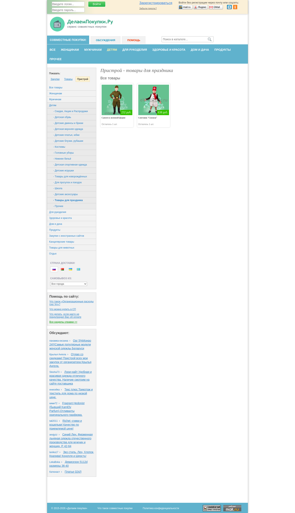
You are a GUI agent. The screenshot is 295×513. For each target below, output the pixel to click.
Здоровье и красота (168, 49)
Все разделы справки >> (63, 322)
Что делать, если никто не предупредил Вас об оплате (65, 315)
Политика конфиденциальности (161, 508)
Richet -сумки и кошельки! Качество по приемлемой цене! (65, 424)
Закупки (55, 79)
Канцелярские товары (61, 241)
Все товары (55, 87)
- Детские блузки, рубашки (68, 141)
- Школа (57, 188)
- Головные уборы (63, 152)
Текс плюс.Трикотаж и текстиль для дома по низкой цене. (71, 393)
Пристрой (82, 79)
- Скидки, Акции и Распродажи (70, 111)
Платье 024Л (73, 471)
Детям (112, 49)
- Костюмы (59, 146)
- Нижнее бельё (62, 158)
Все (53, 49)
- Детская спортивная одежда (70, 164)
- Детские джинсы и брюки (68, 123)
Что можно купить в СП (62, 309)
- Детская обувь (62, 117)
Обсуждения (105, 40)
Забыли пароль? (148, 8)
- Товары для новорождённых (70, 176)
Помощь (133, 40)
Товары (68, 79)
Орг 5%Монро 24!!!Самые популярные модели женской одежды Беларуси (70, 344)
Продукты (222, 49)
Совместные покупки (67, 40)
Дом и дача (200, 49)
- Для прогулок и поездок (67, 182)
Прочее (56, 59)
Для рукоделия (134, 49)
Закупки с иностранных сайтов (66, 235)
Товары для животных (61, 247)
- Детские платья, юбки (66, 135)
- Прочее (58, 206)
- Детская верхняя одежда (68, 129)
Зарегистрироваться (155, 3)
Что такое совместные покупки (115, 508)
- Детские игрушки (63, 170)
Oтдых (53, 253)
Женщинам (70, 49)
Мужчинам (93, 49)
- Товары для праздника (68, 200)
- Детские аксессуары (65, 194)
